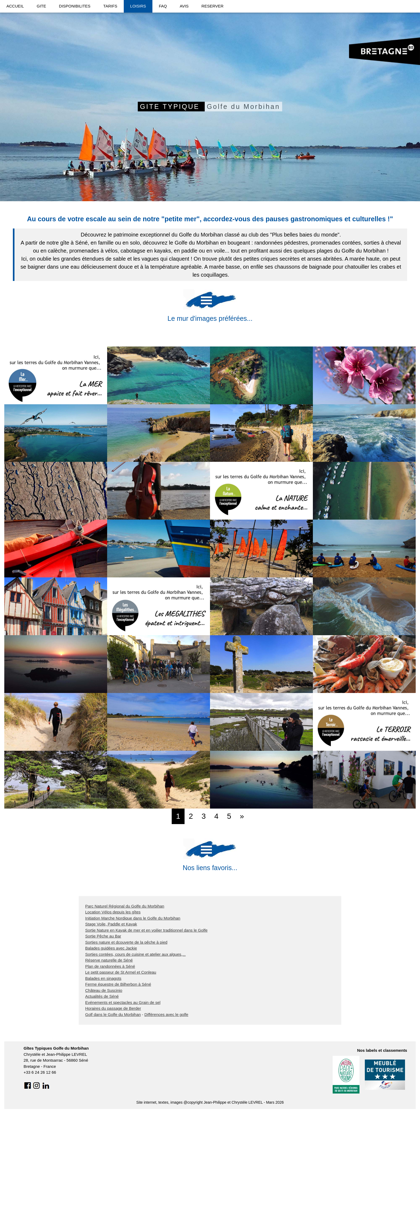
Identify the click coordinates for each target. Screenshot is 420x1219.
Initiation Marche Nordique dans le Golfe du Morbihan (132, 1023)
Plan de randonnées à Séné (110, 1071)
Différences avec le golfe (166, 1120)
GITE (41, 6)
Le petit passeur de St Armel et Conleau (120, 1078)
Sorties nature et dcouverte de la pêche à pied (126, 1047)
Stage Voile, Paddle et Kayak (111, 1029)
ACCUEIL (15, 6)
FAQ (163, 6)
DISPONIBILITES (75, 6)
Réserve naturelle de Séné (109, 1066)
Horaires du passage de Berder (113, 1114)
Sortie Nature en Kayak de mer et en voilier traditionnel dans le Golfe (146, 1035)
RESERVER (212, 6)
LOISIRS (138, 6)
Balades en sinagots (103, 1083)
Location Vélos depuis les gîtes (113, 1017)
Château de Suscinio (103, 1096)
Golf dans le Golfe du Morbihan (113, 1120)
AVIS (184, 6)
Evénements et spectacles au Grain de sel (122, 1108)
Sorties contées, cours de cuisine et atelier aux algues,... (135, 1059)
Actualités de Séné (102, 1102)
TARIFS (110, 6)
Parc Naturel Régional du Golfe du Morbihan (124, 1011)
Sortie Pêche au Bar (103, 1041)
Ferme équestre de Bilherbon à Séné (118, 1090)
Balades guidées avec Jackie (111, 1054)
